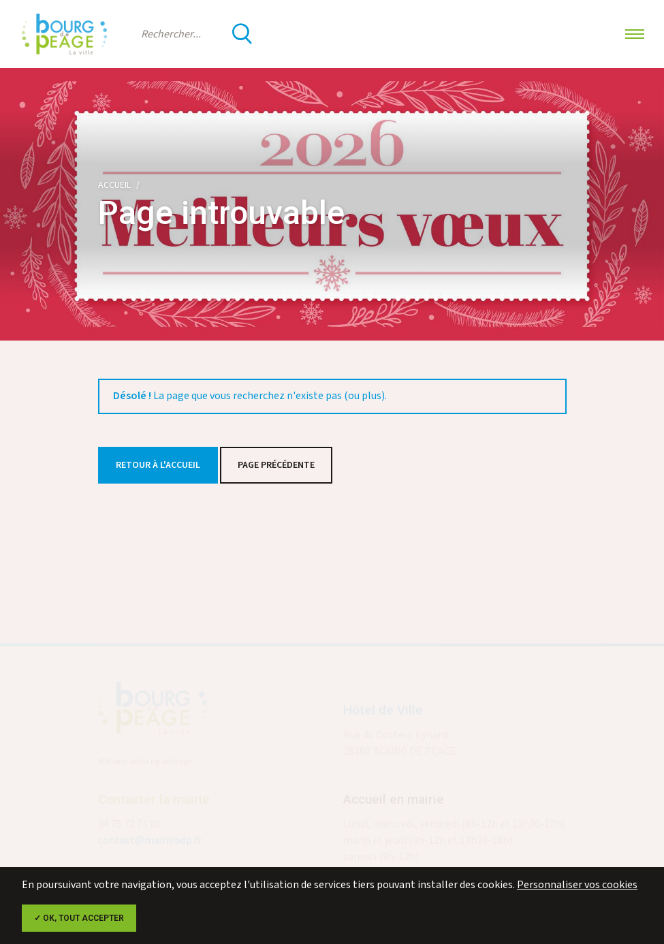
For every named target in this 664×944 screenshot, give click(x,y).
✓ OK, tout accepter (79, 918)
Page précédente (276, 465)
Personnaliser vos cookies (577, 885)
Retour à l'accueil (158, 465)
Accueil (114, 185)
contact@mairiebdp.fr (150, 842)
